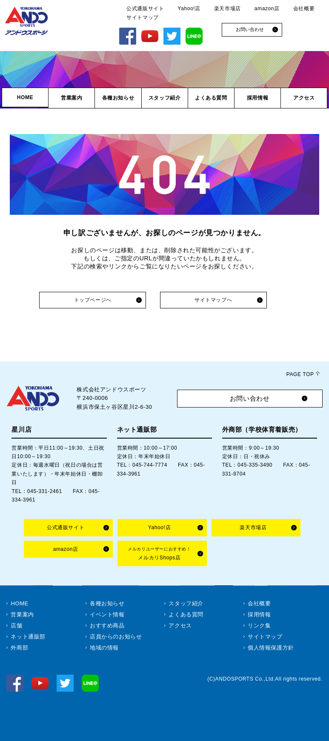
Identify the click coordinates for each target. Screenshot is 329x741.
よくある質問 (186, 614)
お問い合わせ (250, 398)
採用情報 (259, 614)
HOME (19, 603)
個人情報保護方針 (271, 647)
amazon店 (267, 8)
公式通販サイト (145, 8)
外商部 (19, 647)
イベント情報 (107, 614)
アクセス (180, 625)
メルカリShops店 (159, 554)
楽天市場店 (227, 8)
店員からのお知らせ (116, 636)
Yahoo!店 (188, 8)
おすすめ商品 (107, 625)
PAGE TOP (300, 374)
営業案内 (22, 614)
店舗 (16, 625)
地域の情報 (104, 647)
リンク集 (259, 625)
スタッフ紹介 (186, 603)
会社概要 (304, 8)
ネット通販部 (28, 636)
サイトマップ (142, 17)
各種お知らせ (107, 603)
